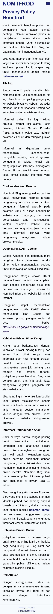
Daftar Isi (30, 607)
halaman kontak (13, 76)
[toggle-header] (48, 3)
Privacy (22, 607)
